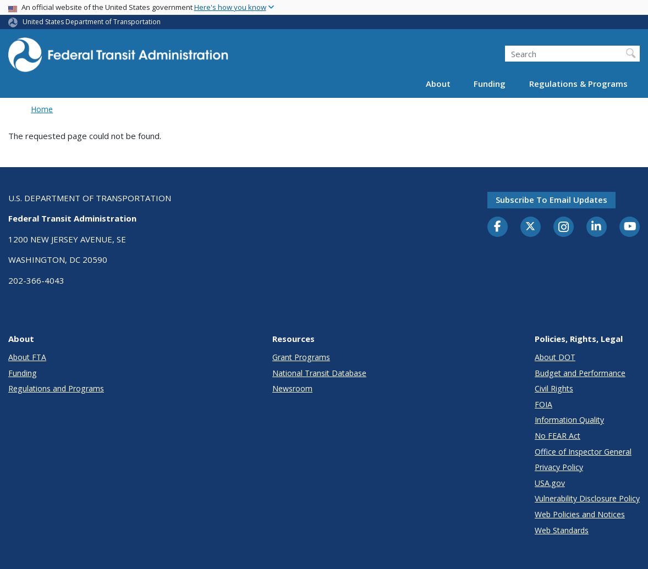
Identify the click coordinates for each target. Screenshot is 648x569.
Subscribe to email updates (551, 199)
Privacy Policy (559, 467)
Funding (490, 83)
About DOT (555, 357)
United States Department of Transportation (92, 21)
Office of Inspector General (583, 451)
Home (42, 109)
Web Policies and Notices (580, 514)
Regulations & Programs (578, 83)
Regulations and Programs (56, 388)
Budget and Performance (580, 373)
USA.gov (550, 483)
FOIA (543, 404)
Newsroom (292, 388)
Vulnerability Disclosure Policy (587, 498)
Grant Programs (301, 357)
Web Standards (562, 530)
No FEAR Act (557, 435)
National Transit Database (319, 373)
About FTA (27, 357)
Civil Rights (554, 388)
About (438, 83)
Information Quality (569, 420)
